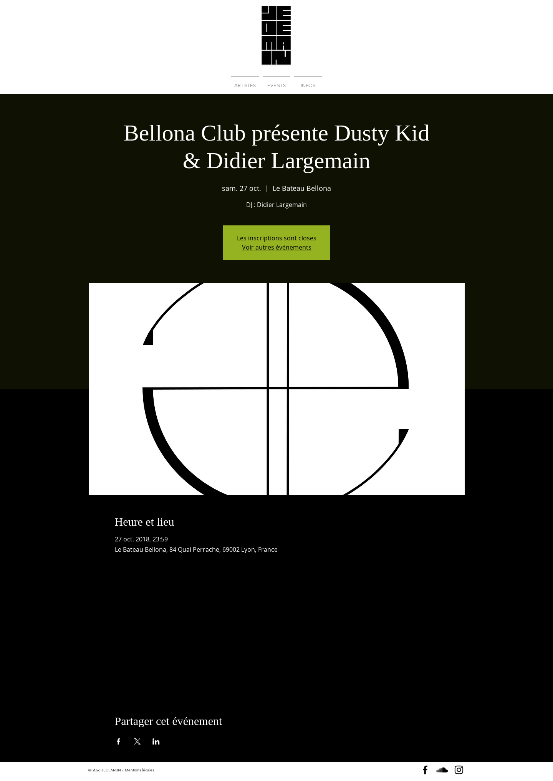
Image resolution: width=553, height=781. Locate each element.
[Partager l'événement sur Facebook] (118, 741)
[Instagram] (459, 770)
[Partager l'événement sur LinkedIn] (156, 741)
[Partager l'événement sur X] (137, 741)
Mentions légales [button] (139, 770)
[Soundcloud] (442, 770)
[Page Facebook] (425, 770)
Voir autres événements (276, 247)
